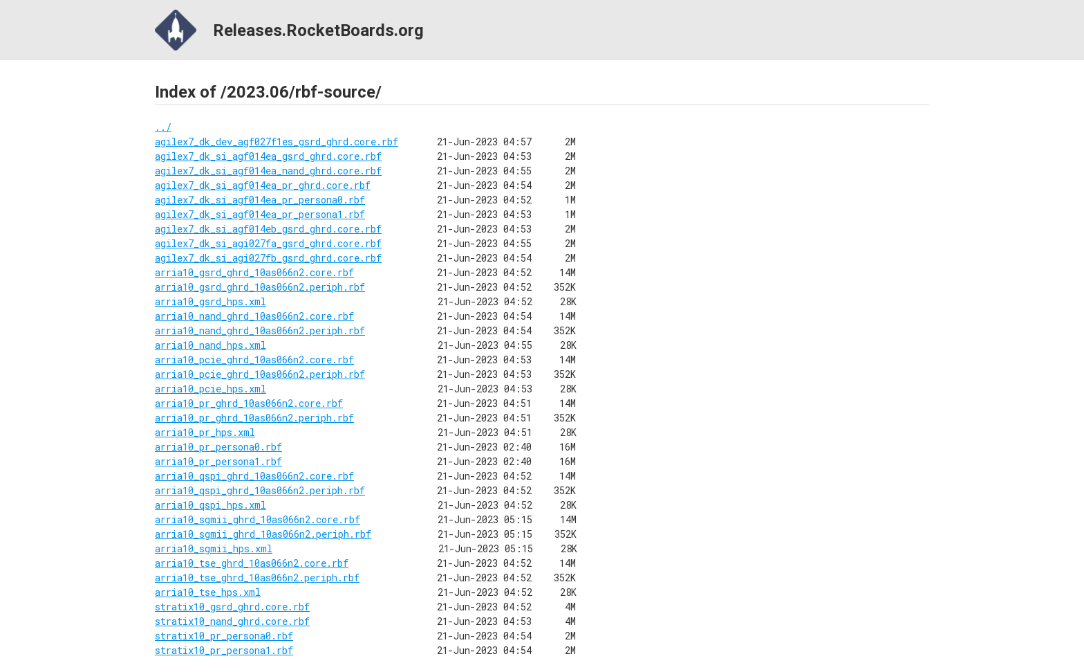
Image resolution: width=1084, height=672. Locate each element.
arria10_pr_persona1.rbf (218, 461)
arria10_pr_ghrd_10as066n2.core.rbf (249, 403)
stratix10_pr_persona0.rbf (224, 635)
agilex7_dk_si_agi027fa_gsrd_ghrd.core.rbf (268, 243)
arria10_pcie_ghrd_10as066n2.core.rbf (254, 359)
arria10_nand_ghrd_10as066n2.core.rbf (254, 316)
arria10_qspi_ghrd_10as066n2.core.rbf (254, 475)
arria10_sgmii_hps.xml (213, 548)
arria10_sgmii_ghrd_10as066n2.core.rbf (257, 519)
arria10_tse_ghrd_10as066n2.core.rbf (251, 563)
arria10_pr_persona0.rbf (218, 446)
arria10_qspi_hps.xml (210, 504)
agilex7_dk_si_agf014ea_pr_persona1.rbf (260, 214)
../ (163, 127)
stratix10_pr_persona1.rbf (224, 650)
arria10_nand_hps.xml (210, 345)
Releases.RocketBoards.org (289, 30)
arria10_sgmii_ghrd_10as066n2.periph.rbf (263, 534)
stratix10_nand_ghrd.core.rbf (232, 621)
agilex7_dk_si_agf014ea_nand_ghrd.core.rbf (268, 170)
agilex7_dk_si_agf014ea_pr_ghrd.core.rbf (263, 185)
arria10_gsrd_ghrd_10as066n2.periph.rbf (260, 286)
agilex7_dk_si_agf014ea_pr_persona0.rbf (260, 199)
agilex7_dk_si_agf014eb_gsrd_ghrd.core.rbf (268, 228)
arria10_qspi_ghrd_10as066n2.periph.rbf (260, 490)
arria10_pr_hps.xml (205, 432)
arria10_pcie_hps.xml (210, 388)
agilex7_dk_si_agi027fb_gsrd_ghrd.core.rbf (268, 257)
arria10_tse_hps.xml (208, 592)
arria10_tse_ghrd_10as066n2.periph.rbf (257, 577)
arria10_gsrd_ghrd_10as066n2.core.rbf (254, 272)
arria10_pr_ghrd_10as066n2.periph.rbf (254, 417)
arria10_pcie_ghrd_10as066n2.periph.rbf (260, 374)
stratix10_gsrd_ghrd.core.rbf (232, 606)
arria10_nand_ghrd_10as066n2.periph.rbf (260, 330)
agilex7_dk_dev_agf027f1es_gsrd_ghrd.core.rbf (276, 141)
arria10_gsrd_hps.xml (210, 301)
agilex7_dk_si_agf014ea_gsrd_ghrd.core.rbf (268, 156)
